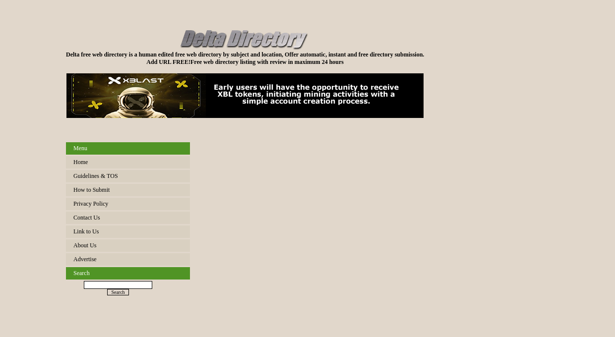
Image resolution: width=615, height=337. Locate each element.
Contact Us (86, 217)
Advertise (85, 259)
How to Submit (91, 189)
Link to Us (86, 231)
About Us (84, 245)
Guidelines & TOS (95, 175)
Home (80, 162)
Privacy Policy (90, 203)
